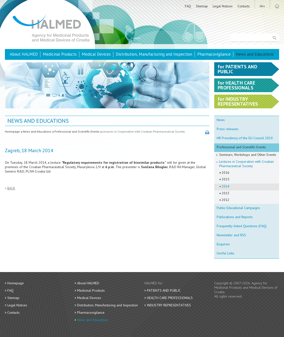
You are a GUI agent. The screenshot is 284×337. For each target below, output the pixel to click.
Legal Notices (223, 6)
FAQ (188, 6)
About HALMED (24, 54)
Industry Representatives (169, 305)
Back (11, 188)
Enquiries (223, 244)
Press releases (227, 129)
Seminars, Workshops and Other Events (247, 154)
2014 (225, 186)
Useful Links (225, 253)
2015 (225, 179)
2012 (225, 200)
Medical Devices (96, 54)
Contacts (243, 6)
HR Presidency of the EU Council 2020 (245, 138)
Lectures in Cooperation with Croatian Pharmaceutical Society (143, 131)
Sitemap (202, 6)
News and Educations (255, 54)
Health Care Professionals (170, 298)
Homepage (12, 131)
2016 (225, 172)
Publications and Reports (235, 217)
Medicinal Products (60, 54)
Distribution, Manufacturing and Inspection (154, 54)
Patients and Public (164, 290)
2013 (225, 193)
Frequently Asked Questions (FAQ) (242, 226)
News (221, 120)
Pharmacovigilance (214, 54)
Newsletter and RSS (231, 235)
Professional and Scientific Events (76, 131)
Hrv (262, 6)
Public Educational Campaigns (238, 208)
